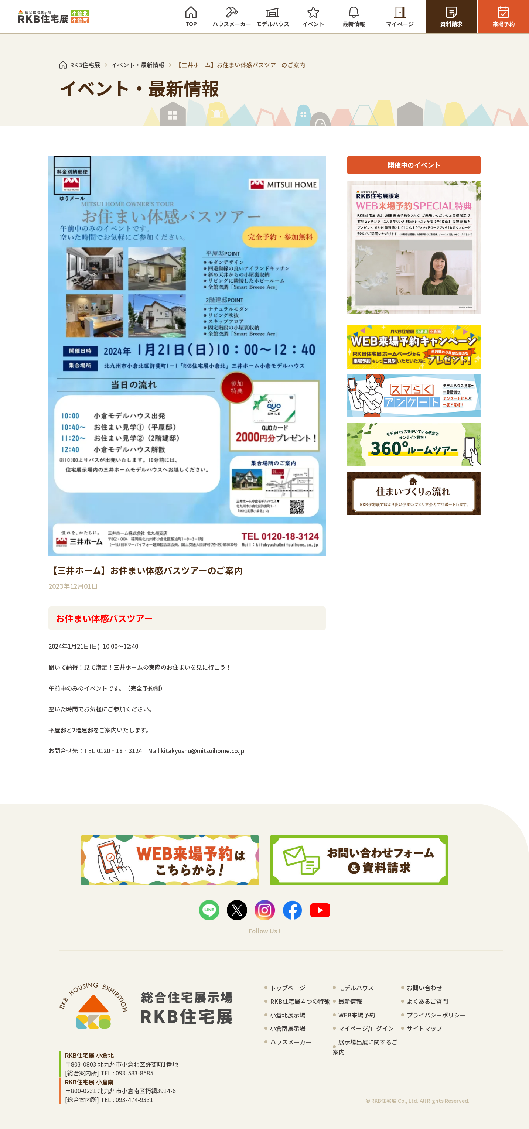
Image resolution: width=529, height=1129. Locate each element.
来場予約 (503, 17)
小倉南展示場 (288, 1028)
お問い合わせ (424, 987)
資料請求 (451, 17)
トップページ (288, 987)
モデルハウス (272, 17)
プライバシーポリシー (436, 1014)
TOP (191, 17)
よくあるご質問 (427, 1001)
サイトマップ (424, 1028)
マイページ (400, 17)
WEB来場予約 (356, 1014)
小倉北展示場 (288, 1014)
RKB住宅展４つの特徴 (300, 1001)
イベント (313, 17)
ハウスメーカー (232, 17)
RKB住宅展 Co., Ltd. (395, 1100)
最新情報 (354, 17)
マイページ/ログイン (366, 1028)
